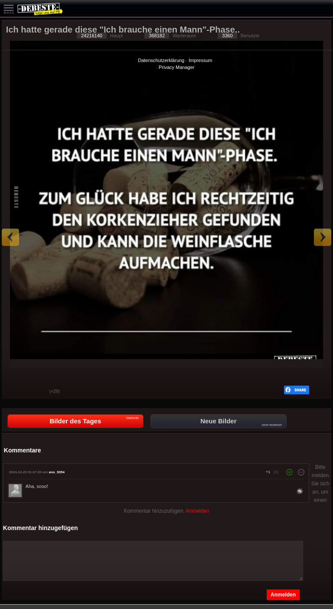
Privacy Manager (177, 67)
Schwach (36, 392)
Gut (15, 392)
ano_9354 (56, 472)
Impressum (200, 60)
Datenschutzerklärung (161, 60)
